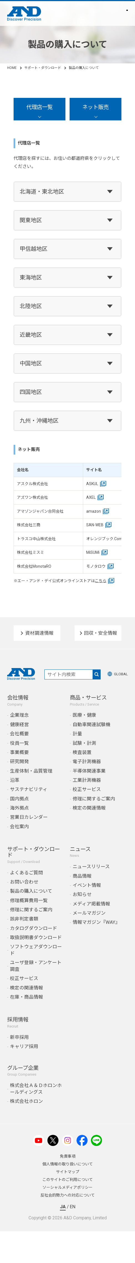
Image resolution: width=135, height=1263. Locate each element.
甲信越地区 (33, 248)
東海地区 (31, 277)
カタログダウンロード (33, 928)
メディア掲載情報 (91, 904)
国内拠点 (19, 799)
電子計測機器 (87, 761)
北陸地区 (31, 306)
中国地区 (31, 363)
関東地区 (31, 220)
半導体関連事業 (89, 771)
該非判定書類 (24, 919)
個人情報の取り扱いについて (67, 1164)
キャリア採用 (24, 1046)
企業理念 (19, 715)
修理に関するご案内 (94, 799)
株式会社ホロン (26, 1101)
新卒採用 (19, 1037)
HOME (12, 68)
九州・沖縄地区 (39, 420)
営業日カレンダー (29, 817)
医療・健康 (84, 715)
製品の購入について (31, 891)
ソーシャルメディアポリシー (67, 1187)
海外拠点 (19, 808)
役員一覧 (19, 743)
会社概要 (19, 733)
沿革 (14, 780)
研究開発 (19, 761)
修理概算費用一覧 (29, 900)
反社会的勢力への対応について (67, 1195)
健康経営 (19, 724)
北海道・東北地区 (42, 191)
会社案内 (19, 826)
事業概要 (19, 752)
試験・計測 (84, 743)
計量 (77, 733)
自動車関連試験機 (91, 724)
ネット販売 (95, 107)
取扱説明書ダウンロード (36, 937)
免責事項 (67, 1156)
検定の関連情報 (89, 808)
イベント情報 (87, 885)
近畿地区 (31, 334)
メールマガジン (89, 913)
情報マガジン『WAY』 (96, 922)
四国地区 (31, 392)
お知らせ (82, 894)
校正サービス (87, 789)
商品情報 (82, 876)
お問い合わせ (24, 882)
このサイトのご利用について (67, 1179)
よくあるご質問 (26, 872)
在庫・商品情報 (26, 997)
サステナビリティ (28, 789)
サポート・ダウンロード (42, 68)
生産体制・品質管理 (31, 771)
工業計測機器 (87, 780)
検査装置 (82, 752)
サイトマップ (67, 1172)
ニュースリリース (91, 866)
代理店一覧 (39, 107)
